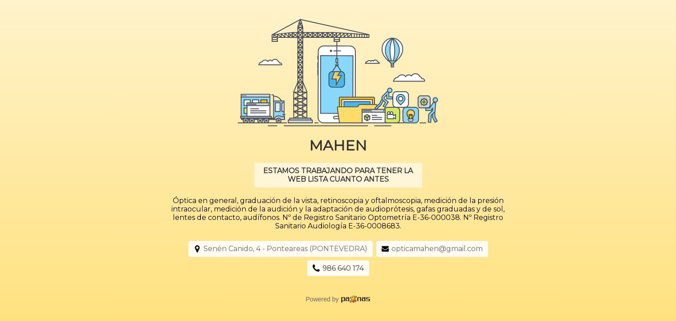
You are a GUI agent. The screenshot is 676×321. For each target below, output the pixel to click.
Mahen (338, 145)
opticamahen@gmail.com (437, 248)
